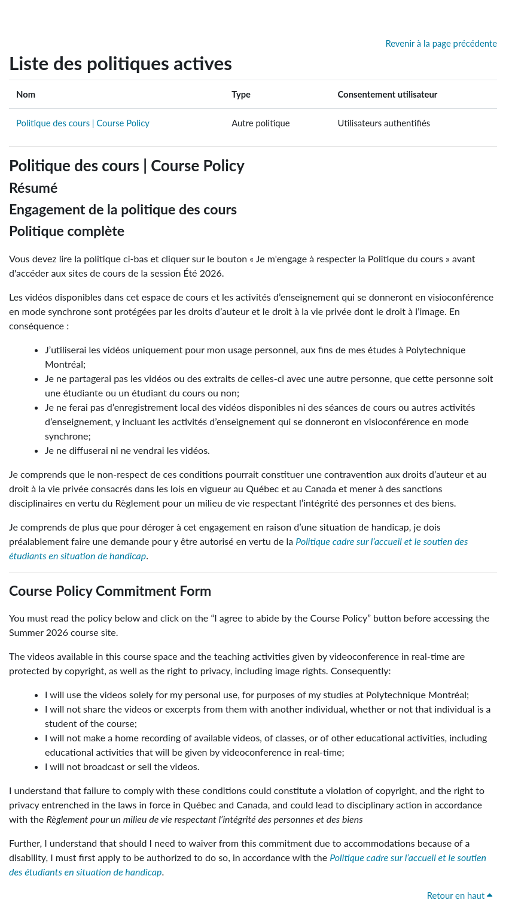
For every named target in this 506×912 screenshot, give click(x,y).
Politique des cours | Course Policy (83, 122)
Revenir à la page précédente (441, 43)
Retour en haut (459, 895)
